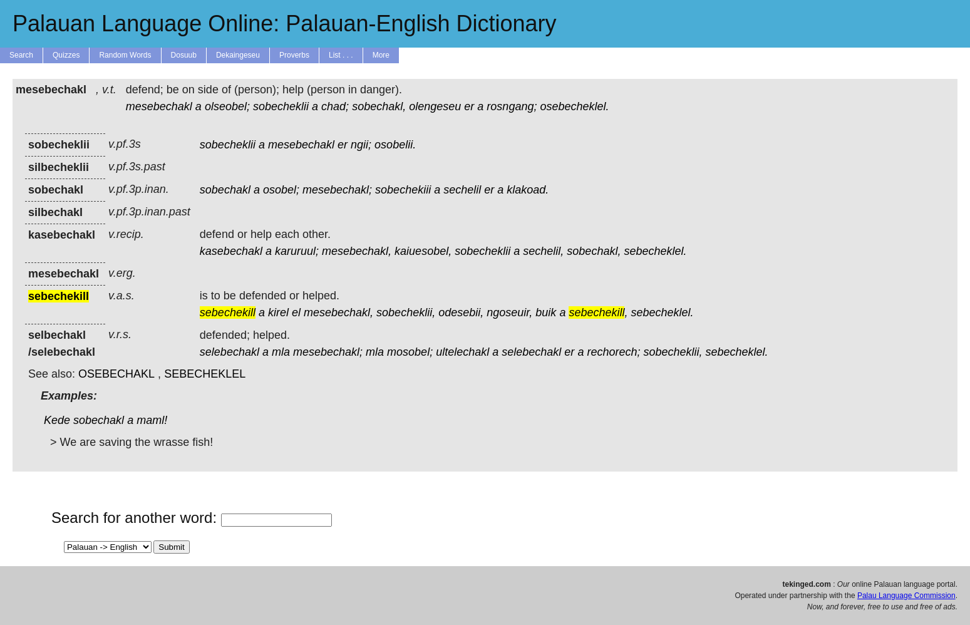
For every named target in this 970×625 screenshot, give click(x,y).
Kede (57, 420)
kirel (278, 312)
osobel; (281, 189)
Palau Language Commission (906, 595)
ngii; (361, 144)
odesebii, (460, 312)
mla (281, 352)
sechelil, (543, 251)
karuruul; (297, 251)
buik (545, 312)
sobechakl (225, 189)
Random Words (125, 55)
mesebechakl (159, 106)
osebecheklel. (574, 106)
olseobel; (227, 106)
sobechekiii (403, 189)
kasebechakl (231, 251)
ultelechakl (462, 352)
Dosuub (184, 55)
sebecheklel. (655, 251)
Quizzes (66, 55)
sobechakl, (379, 106)
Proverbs (294, 55)
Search (21, 55)
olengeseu (435, 106)
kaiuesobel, (423, 251)
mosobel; (410, 352)
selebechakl (229, 352)
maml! (152, 420)
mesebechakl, (356, 251)
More (381, 55)
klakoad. (528, 189)
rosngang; (512, 106)
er (469, 106)
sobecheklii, (405, 312)
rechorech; (613, 352)
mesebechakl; (337, 189)
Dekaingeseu (238, 55)
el (296, 312)
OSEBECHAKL (116, 374)
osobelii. (395, 144)
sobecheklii (281, 106)
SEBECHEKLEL (204, 374)
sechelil (462, 189)
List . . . (341, 55)
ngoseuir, (509, 312)
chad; (335, 106)
